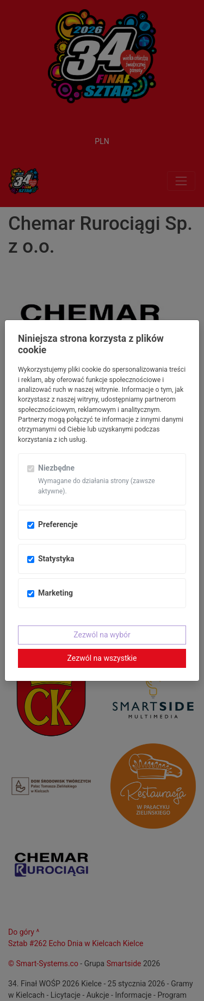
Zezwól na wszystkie (102, 658)
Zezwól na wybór (102, 634)
